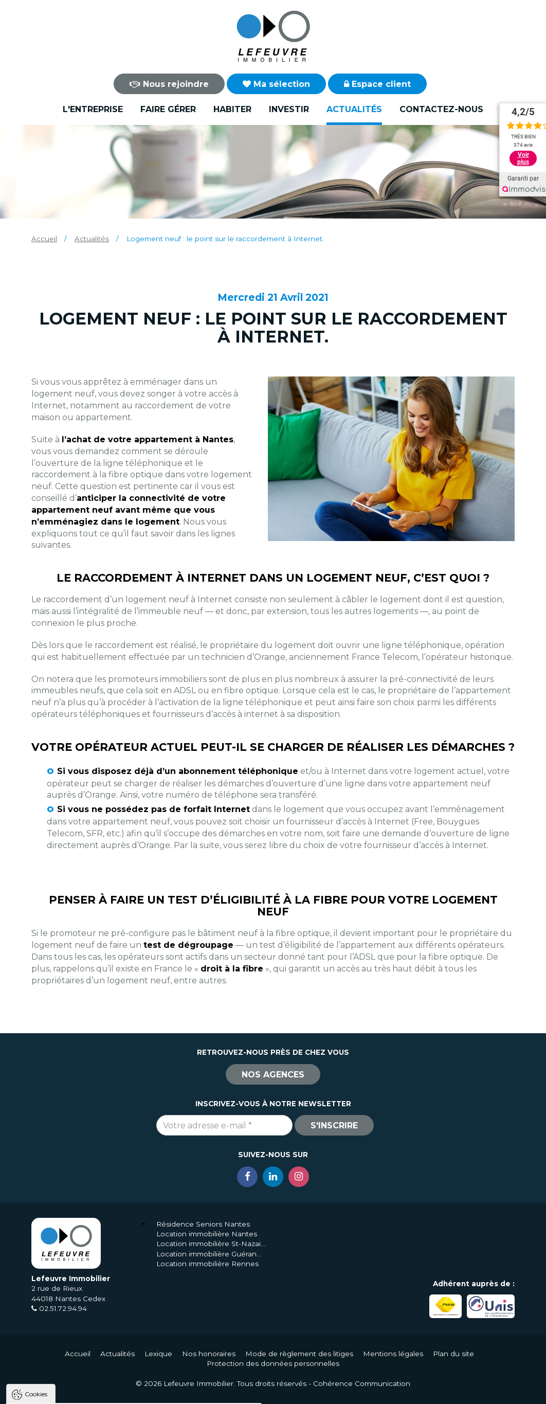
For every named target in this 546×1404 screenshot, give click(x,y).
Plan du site (453, 1353)
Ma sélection (276, 84)
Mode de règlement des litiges (299, 1353)
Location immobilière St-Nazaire (211, 1243)
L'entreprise (93, 109)
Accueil (44, 239)
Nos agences (273, 1074)
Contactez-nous (441, 109)
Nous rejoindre (169, 84)
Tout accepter (70, 1391)
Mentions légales (393, 1353)
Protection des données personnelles (273, 1363)
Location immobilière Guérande (211, 1254)
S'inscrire (334, 1125)
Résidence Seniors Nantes (203, 1224)
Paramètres (199, 1391)
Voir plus (523, 158)
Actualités (354, 109)
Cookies (36, 1263)
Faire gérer (168, 109)
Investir (289, 109)
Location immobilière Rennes (207, 1263)
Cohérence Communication (361, 1383)
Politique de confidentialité (60, 1367)
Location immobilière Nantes (206, 1234)
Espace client (377, 84)
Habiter (232, 109)
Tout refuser (136, 1391)
